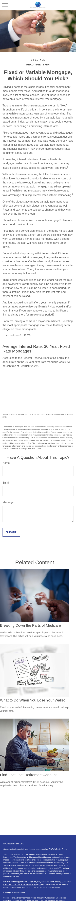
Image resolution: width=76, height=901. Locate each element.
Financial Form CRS (15, 844)
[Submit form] (11, 532)
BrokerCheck (61, 849)
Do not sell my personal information (45, 887)
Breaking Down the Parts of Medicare (30, 625)
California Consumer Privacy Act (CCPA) (20, 884)
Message (8, 502)
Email (6, 482)
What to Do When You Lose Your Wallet (32, 700)
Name (6, 462)
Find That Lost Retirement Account (28, 775)
